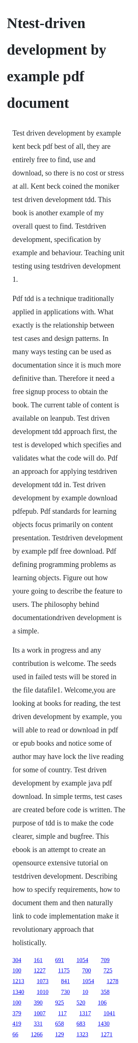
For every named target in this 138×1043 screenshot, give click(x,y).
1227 (40, 970)
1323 (82, 1034)
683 (81, 1023)
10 (85, 992)
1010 (43, 992)
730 (65, 992)
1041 (109, 1013)
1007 (40, 1013)
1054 (82, 960)
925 (59, 1002)
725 (107, 970)
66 (15, 1034)
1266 (37, 1034)
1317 (85, 1013)
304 (17, 960)
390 (38, 1002)
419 (17, 1023)
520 (81, 1002)
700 (86, 970)
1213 (18, 981)
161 (38, 960)
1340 (18, 992)
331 (38, 1023)
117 (62, 1013)
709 (105, 960)
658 (59, 1023)
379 (17, 1013)
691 (59, 960)
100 (17, 970)
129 (59, 1034)
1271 (107, 1034)
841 (65, 981)
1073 (43, 981)
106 (102, 1002)
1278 (112, 981)
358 (105, 992)
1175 (64, 970)
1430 (104, 1023)
